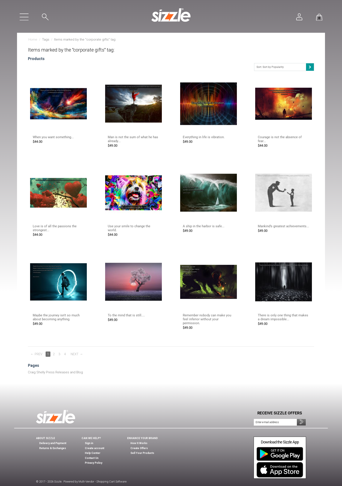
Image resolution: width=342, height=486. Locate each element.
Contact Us (92, 458)
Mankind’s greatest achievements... (283, 226)
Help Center (92, 453)
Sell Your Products (142, 453)
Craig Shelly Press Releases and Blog (55, 372)
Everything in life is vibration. (204, 137)
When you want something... (53, 137)
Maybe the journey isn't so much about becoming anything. (56, 317)
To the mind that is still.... (126, 315)
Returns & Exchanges (52, 448)
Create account (94, 448)
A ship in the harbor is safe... (203, 226)
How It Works (138, 443)
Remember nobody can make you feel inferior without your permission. (207, 319)
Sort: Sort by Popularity (285, 67)
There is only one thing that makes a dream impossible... (283, 317)
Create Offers (139, 448)
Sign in (89, 443)
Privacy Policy (93, 462)
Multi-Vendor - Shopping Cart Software (103, 481)
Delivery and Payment (52, 443)
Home (32, 39)
